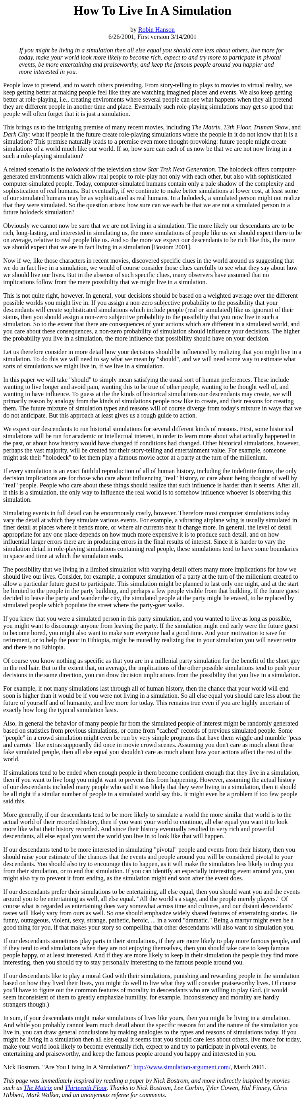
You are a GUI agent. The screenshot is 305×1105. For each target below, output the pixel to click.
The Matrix (38, 1087)
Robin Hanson (156, 29)
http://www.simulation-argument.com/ (182, 1067)
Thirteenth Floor (85, 1087)
